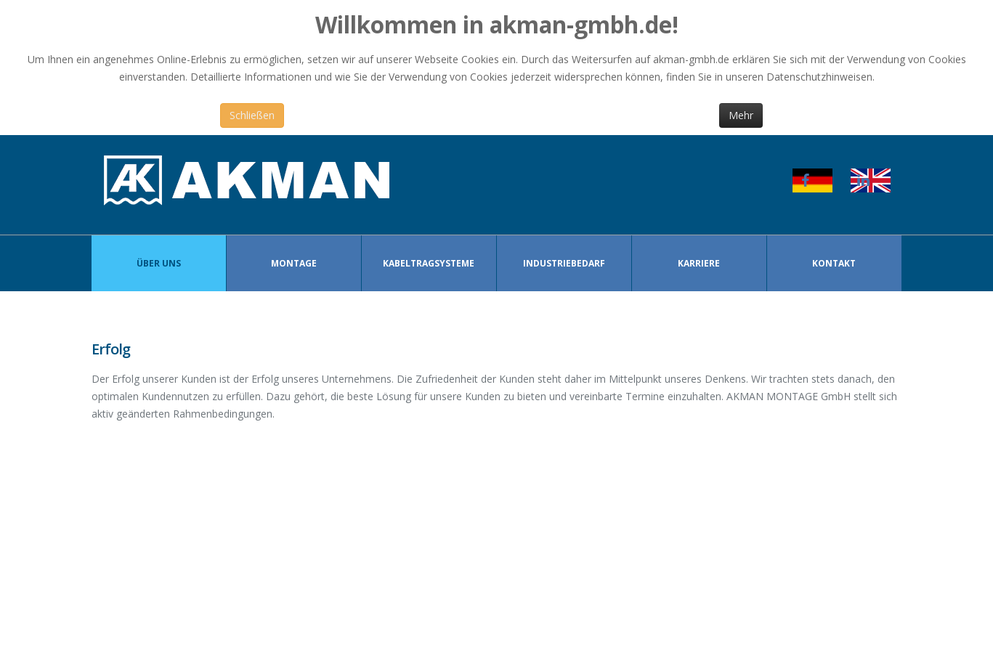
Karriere (699, 263)
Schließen (252, 115)
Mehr (741, 115)
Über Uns (159, 263)
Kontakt (834, 263)
